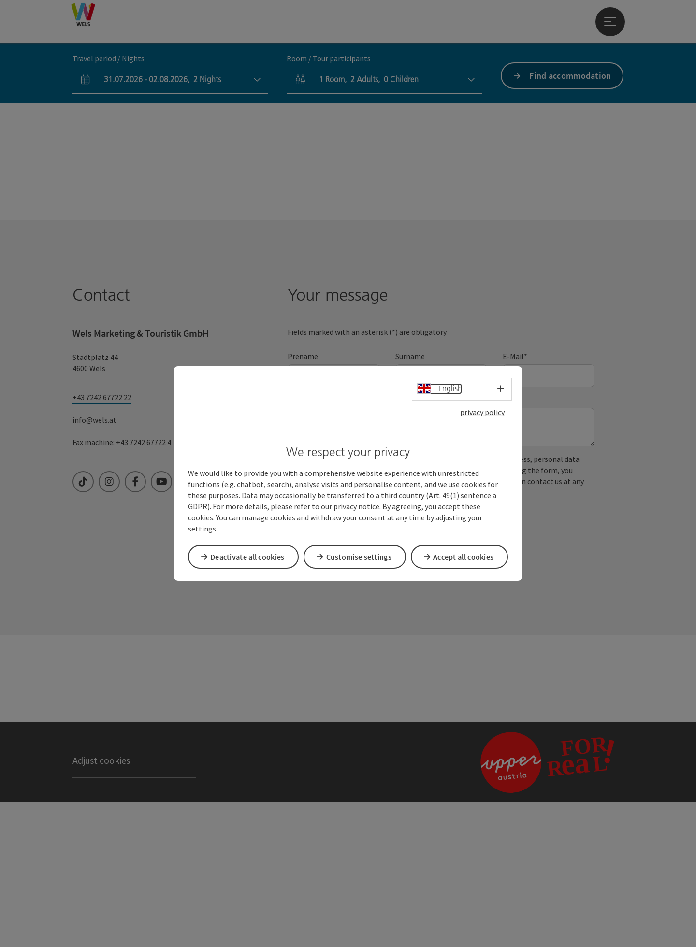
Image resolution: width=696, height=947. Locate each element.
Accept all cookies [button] (466, 556)
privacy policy (482, 413)
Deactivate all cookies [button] (251, 556)
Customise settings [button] (362, 556)
